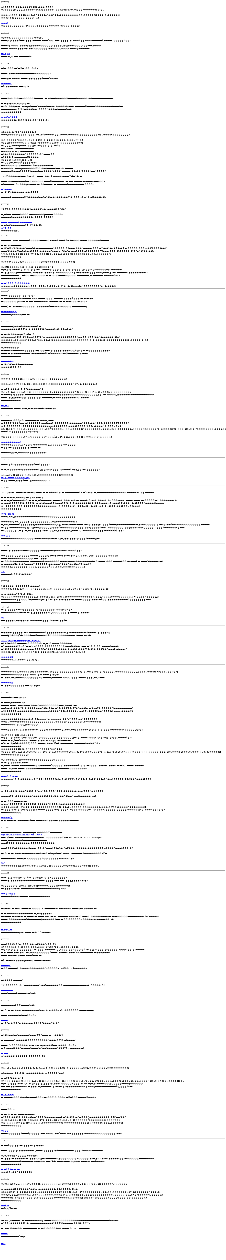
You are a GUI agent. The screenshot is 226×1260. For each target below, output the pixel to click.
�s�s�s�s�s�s (9, 776)
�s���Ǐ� (7, 818)
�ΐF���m (6, 189)
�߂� (3, 1244)
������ (7, 990)
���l (4, 1233)
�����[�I (8, 657)
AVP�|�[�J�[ (8, 514)
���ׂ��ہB (7, 361)
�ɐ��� (6, 929)
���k (4, 1020)
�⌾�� (4, 1131)
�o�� (4, 1053)
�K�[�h (5, 54)
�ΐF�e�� (6, 228)
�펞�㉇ (5, 405)
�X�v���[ (7, 1094)
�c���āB (6, 84)
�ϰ (2, 618)
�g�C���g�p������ (15, 283)
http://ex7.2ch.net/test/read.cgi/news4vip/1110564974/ (23, 835)
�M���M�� (9, 312)
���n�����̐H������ (16, 222)
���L (4, 23)
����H (6, 965)
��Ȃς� (5, 1206)
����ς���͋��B (11, 442)
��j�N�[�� (8, 894)
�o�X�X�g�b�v (10, 1169)
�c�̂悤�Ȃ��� (9, 117)
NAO (3, 571)
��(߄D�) (6, 536)
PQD (3, 863)
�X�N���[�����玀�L (15, 478)
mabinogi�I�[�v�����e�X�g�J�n (20, 640)
